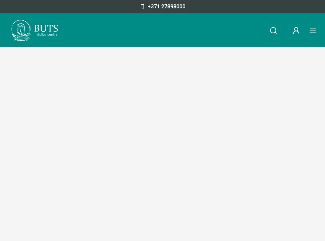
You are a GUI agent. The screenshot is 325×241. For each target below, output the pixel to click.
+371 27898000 (162, 6)
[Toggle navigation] (313, 30)
